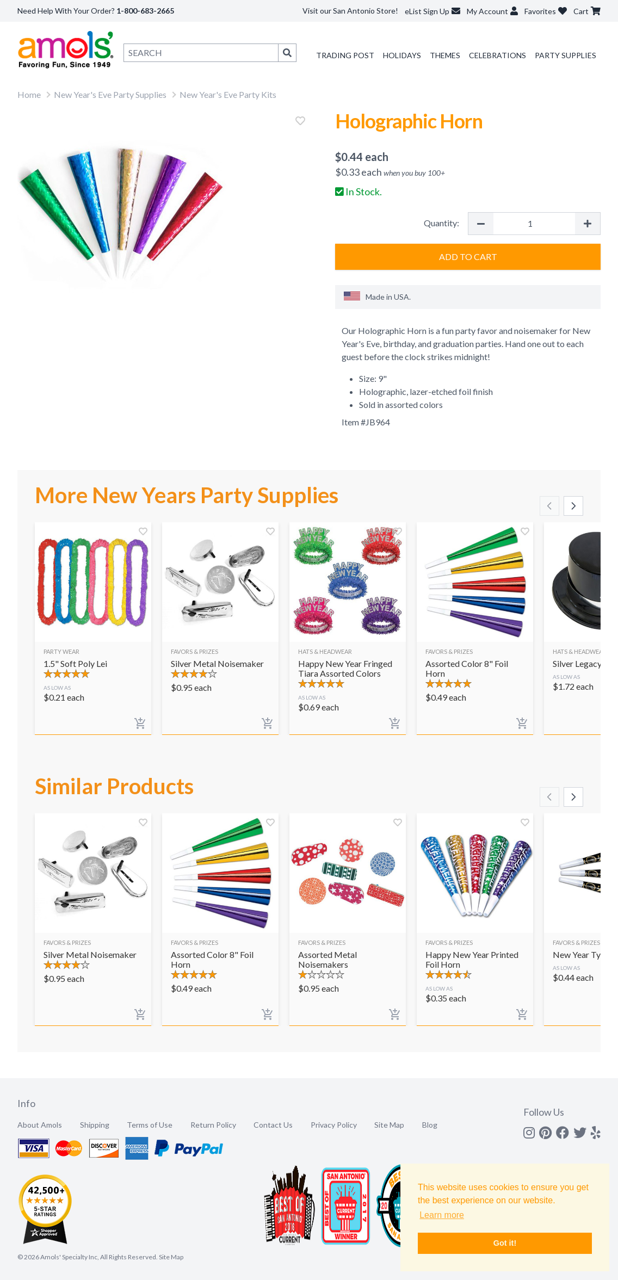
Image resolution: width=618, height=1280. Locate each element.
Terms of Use (149, 1124)
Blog (429, 1124)
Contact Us (273, 1124)
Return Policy (213, 1124)
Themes (445, 55)
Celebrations (497, 55)
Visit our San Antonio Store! (350, 10)
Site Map (389, 1124)
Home (29, 94)
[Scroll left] (549, 506)
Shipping (94, 1124)
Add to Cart (468, 256)
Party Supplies (565, 55)
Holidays (402, 55)
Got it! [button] (504, 1243)
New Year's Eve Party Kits (228, 94)
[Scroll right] (573, 506)
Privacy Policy (334, 1124)
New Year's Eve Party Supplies (110, 94)
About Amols (39, 1124)
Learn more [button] (441, 1215)
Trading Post (345, 55)
